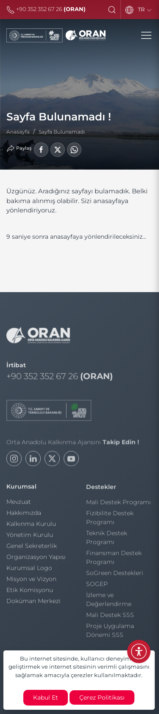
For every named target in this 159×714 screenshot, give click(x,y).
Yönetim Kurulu (29, 536)
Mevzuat (18, 503)
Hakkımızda (23, 514)
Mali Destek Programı (118, 504)
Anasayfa (18, 131)
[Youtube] (71, 461)
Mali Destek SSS (110, 616)
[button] (112, 10)
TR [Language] (145, 10)
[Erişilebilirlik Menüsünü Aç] (139, 651)
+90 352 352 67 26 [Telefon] (46, 9)
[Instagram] (14, 461)
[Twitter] (52, 461)
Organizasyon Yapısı (36, 558)
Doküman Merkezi (33, 602)
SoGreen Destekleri (114, 574)
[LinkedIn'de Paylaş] (57, 149)
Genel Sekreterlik (31, 547)
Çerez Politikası (102, 697)
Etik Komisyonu (29, 591)
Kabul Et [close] (45, 697)
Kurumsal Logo (29, 569)
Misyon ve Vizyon (31, 580)
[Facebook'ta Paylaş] (41, 149)
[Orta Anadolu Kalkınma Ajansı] (56, 35)
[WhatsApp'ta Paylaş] (74, 149)
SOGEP (97, 585)
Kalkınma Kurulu (31, 525)
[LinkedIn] (33, 461)
